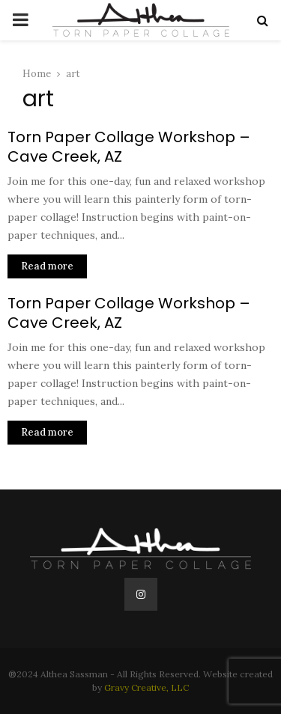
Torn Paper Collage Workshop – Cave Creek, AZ (128, 146)
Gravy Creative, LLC (146, 687)
